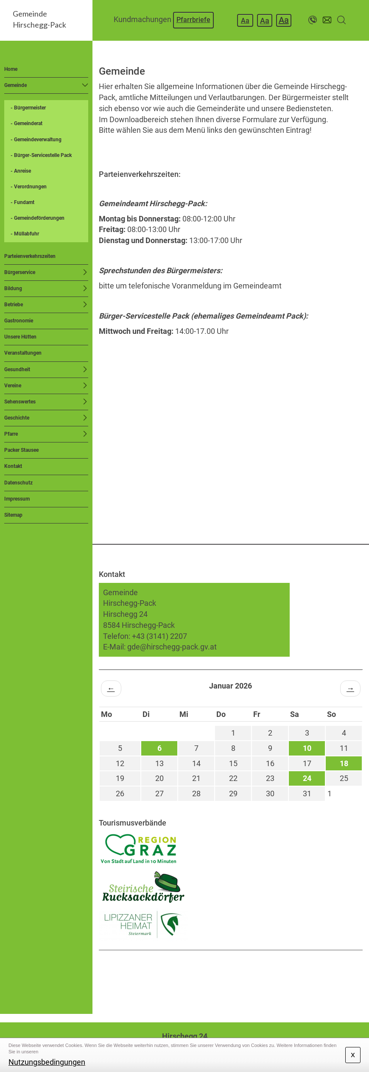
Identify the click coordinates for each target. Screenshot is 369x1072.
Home (10, 69)
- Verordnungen (29, 187)
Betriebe (13, 305)
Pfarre (11, 434)
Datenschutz (18, 483)
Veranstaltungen (23, 353)
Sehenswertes (20, 402)
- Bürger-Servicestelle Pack (41, 155)
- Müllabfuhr (25, 234)
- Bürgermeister (28, 108)
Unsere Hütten (20, 337)
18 (344, 763)
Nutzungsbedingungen (46, 1062)
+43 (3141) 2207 (159, 636)
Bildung (13, 288)
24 (307, 778)
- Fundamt (22, 202)
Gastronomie (18, 321)
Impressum (17, 499)
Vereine (12, 386)
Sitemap (13, 515)
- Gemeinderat (26, 123)
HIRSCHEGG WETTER (231, 982)
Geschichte (16, 418)
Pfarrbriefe (193, 20)
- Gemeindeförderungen (37, 218)
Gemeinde (15, 85)
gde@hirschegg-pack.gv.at (172, 646)
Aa (245, 21)
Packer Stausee (21, 450)
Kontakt (13, 466)
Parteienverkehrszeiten (30, 256)
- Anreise (21, 171)
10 (307, 748)
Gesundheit (17, 369)
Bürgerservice (19, 272)
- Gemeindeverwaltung (36, 140)
